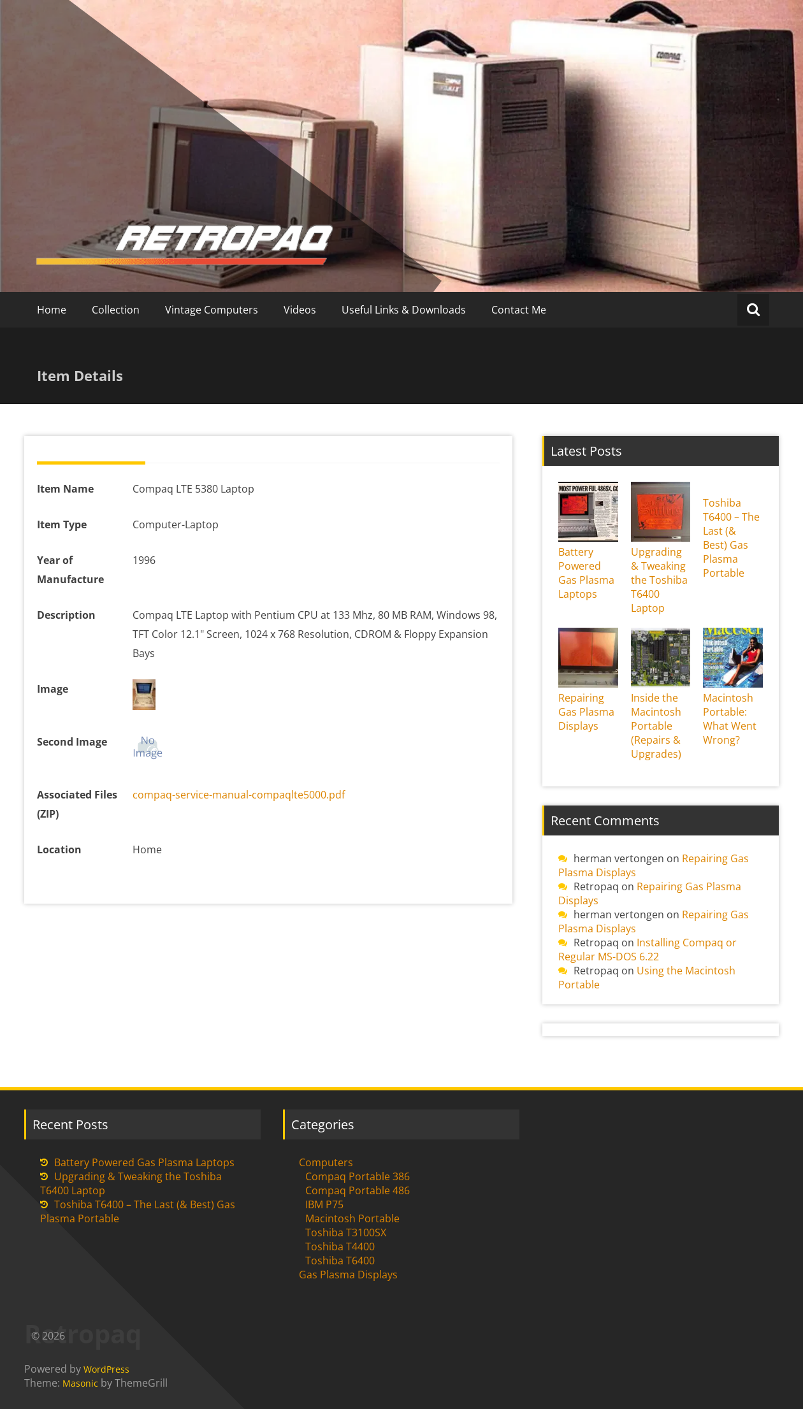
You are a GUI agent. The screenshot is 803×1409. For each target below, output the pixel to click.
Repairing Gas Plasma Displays (586, 712)
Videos (300, 310)
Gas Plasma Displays (348, 1275)
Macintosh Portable (352, 1218)
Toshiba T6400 (340, 1261)
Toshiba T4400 (340, 1246)
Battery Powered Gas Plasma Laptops (586, 573)
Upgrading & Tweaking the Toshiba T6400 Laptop (659, 580)
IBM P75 (324, 1204)
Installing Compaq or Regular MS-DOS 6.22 (647, 950)
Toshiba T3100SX (345, 1232)
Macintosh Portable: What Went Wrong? (729, 719)
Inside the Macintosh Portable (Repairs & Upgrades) (656, 726)
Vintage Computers (211, 310)
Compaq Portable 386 (357, 1176)
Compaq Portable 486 (357, 1190)
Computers (326, 1162)
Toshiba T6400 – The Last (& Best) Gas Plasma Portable (731, 538)
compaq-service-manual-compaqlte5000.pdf (239, 795)
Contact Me (518, 310)
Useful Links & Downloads (404, 310)
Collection (116, 310)
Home (51, 310)
